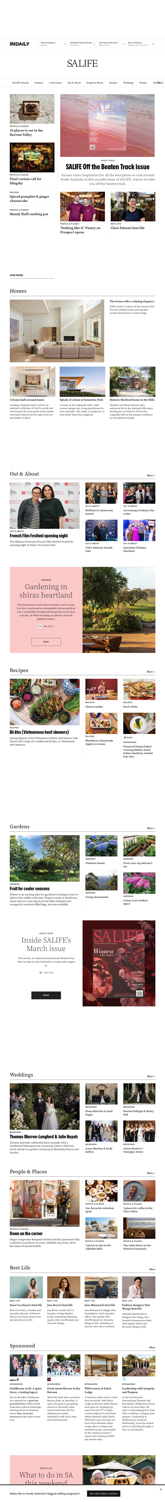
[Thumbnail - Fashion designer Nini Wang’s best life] (138, 1302)
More (151, 475)
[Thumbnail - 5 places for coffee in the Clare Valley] (139, 1196)
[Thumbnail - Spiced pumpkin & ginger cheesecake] (32, 197)
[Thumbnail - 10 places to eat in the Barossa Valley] (32, 115)
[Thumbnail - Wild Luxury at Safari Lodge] (101, 1397)
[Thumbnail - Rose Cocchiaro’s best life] (26, 1299)
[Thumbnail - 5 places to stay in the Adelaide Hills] (101, 1234)
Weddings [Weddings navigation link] (128, 82)
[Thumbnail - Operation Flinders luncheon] (139, 536)
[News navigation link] (53, 44)
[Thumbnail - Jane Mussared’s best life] (101, 1302)
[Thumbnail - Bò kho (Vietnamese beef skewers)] (45, 712)
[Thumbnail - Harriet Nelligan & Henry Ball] (139, 1099)
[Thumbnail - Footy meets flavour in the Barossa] (63, 1388)
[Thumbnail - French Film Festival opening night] (45, 514)
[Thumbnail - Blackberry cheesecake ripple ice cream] (101, 729)
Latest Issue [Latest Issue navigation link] (55, 82)
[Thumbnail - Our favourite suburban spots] (101, 1196)
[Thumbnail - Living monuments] (101, 884)
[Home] (24, 44)
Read (46, 642)
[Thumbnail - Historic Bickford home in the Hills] (132, 393)
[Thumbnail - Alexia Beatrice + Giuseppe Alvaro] (139, 1137)
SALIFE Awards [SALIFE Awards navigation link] (20, 82)
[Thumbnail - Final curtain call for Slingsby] (32, 164)
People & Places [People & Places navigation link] (95, 82)
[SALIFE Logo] (82, 63)
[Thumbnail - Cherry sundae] (101, 693)
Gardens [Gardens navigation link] (38, 82)
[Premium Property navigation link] (140, 44)
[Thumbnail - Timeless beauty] (101, 850)
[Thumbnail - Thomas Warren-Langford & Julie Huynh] (45, 1118)
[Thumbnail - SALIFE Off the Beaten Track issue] (107, 140)
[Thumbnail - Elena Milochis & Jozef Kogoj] (101, 1099)
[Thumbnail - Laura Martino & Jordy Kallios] (101, 1137)
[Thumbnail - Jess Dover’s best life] (63, 1300)
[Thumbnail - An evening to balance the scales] (139, 499)
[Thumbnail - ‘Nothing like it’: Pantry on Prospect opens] (82, 213)
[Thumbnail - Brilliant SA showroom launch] (101, 499)
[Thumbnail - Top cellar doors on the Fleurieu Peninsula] (139, 1234)
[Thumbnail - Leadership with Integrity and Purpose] (138, 1392)
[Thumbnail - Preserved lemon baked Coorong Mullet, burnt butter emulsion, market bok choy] (139, 735)
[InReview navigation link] (111, 44)
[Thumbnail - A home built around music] (32, 393)
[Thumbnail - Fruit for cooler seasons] (45, 870)
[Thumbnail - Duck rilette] (139, 693)
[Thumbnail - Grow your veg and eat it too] (139, 851)
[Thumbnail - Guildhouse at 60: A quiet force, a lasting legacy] (26, 1388)
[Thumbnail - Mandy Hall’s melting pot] (32, 212)
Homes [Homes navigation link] (143, 82)
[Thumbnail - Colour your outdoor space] (139, 888)
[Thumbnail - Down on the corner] (45, 1214)
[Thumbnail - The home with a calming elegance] (82, 331)
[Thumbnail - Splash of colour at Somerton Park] (82, 391)
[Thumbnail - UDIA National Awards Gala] (101, 536)
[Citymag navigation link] (82, 44)
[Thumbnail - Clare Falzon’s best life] (133, 211)
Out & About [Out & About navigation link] (74, 82)
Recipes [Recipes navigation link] (113, 82)
